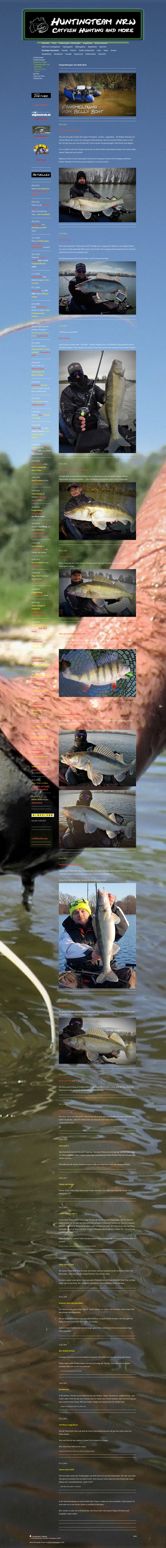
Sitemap (44, 1536)
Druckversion (35, 1536)
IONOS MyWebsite (54, 1542)
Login (135, 1536)
